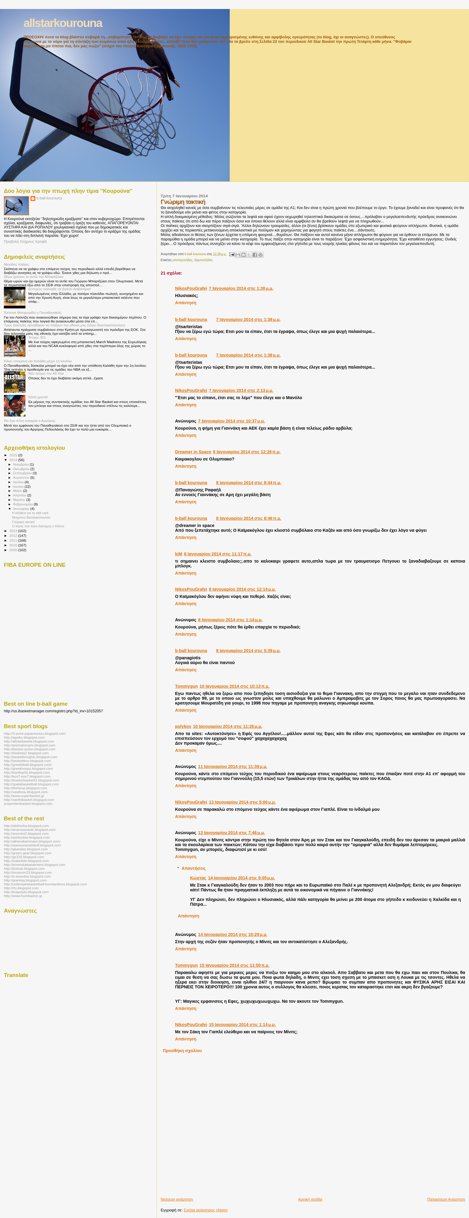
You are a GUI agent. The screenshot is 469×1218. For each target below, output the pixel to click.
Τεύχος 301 (37, 337)
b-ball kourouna (191, 319)
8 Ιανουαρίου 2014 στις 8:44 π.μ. (248, 482)
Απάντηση (185, 302)
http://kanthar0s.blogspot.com (27, 772)
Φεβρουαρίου (23, 504)
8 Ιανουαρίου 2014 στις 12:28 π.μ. (247, 451)
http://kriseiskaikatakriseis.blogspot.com (35, 864)
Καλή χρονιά (38, 397)
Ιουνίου (19, 486)
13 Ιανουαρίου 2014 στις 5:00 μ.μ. (242, 802)
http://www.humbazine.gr (23, 896)
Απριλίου (20, 495)
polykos (183, 726)
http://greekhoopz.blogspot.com (28, 768)
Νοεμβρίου (21, 464)
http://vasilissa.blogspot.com (26, 792)
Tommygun (186, 686)
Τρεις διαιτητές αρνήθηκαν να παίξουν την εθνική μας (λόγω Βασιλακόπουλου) (64, 325)
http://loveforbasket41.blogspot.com (31, 780)
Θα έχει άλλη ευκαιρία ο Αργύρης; (30, 420)
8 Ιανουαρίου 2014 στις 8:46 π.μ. (248, 518)
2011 (13, 540)
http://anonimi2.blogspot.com (26, 833)
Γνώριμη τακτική (23, 522)
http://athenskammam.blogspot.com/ (32, 841)
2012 (13, 535)
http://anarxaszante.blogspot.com (30, 829)
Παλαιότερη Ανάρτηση (446, 1199)
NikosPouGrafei (191, 288)
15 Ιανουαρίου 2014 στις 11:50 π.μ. (234, 965)
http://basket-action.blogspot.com (29, 749)
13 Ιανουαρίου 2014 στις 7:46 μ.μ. (231, 832)
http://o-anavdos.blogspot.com (27, 876)
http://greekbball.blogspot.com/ (28, 764)
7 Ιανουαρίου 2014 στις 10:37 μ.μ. (231, 421)
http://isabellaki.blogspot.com (26, 861)
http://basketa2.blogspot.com (26, 753)
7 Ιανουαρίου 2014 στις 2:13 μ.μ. (241, 390)
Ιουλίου (19, 482)
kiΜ (178, 554)
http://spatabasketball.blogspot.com (31, 784)
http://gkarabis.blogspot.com (26, 849)
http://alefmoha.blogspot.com (26, 826)
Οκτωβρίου (22, 469)
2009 (13, 550)
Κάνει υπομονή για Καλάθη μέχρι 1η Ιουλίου (38, 361)
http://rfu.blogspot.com (21, 888)
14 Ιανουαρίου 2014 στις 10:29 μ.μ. (232, 934)
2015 (13, 455)
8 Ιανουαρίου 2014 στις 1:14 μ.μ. (230, 619)
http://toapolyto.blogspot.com (26, 892)
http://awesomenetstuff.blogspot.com (32, 845)
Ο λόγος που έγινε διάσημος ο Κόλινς (38, 526)
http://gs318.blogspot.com (24, 857)
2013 (13, 531)
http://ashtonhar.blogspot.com (27, 837)
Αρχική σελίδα (310, 1199)
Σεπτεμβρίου (23, 473)
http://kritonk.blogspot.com (24, 868)
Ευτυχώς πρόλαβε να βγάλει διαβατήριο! (59, 289)
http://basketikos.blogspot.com (27, 761)
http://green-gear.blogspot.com (27, 853)
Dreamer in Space (193, 451)
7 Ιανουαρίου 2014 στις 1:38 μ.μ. (248, 319)
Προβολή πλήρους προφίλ (25, 242)
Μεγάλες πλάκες (16, 264)
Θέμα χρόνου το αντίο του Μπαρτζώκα (33, 276)
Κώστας (198, 877)
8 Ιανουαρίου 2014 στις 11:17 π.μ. (218, 554)
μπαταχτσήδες (182, 260)
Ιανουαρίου (22, 508)
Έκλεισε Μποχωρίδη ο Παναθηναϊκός (33, 312)
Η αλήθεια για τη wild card (30, 513)
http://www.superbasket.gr (24, 796)
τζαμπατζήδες (203, 260)
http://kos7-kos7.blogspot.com (27, 776)
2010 (13, 545)
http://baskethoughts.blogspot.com (30, 757)
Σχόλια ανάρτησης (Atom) (206, 1210)
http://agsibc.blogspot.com (24, 737)
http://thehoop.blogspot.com (25, 788)
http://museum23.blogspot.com (28, 872)
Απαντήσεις (194, 868)
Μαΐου (18, 491)
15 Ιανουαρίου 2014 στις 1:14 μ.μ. (242, 1024)
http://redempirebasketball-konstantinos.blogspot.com (45, 884)
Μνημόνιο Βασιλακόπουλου (31, 517)
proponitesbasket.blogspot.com (28, 803)
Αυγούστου (22, 477)
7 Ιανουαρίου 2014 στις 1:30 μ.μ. (241, 288)
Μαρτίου (19, 500)
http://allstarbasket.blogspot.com (29, 741)
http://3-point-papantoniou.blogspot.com (35, 733)
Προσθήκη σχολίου (182, 1050)
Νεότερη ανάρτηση (177, 1199)
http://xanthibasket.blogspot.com (29, 800)
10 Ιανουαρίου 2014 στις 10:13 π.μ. (234, 686)
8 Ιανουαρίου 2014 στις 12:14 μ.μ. (242, 589)
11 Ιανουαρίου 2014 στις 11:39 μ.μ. (232, 766)
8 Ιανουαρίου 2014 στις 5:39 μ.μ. (248, 650)
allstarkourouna (62, 22)
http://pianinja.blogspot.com (25, 880)
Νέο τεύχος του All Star (46, 373)
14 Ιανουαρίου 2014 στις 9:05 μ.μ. (241, 877)
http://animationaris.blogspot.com (29, 745)
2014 (13, 460)
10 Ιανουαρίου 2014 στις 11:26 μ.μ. (227, 726)
